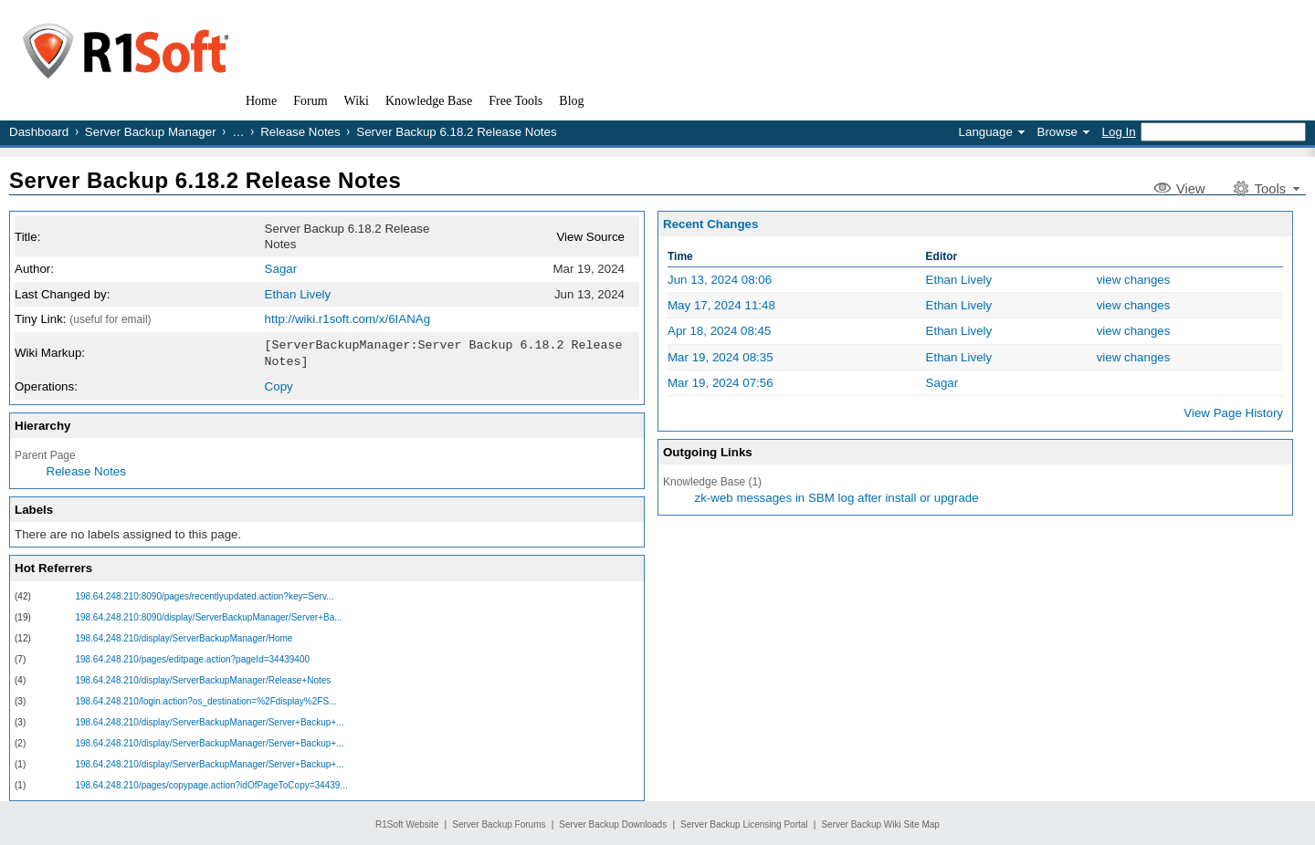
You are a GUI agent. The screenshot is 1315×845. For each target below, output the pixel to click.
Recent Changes (710, 224)
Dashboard (38, 132)
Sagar (281, 269)
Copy (279, 384)
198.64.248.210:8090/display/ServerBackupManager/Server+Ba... (208, 615)
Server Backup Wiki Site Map (880, 823)
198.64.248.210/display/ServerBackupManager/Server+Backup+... (209, 720)
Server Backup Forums (498, 823)
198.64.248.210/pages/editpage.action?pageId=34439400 (192, 657)
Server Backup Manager (150, 132)
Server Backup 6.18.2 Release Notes (205, 180)
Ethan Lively (298, 294)
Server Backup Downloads (613, 823)
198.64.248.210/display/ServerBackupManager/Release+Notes (203, 678)
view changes (1134, 280)
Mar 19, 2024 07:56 (720, 383)
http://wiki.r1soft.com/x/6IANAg (347, 319)
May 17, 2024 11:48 (721, 305)
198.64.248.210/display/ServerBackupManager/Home (183, 636)
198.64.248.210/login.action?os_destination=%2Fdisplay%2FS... (205, 699)
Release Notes (300, 132)
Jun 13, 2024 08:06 (720, 280)
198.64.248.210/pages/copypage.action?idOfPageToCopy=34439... (211, 783)
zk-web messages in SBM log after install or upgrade (837, 498)
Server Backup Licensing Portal (744, 823)
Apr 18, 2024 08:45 (719, 331)
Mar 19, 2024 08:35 (720, 357)
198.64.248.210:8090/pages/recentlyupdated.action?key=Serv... (204, 594)
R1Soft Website (406, 823)
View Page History (1233, 413)
